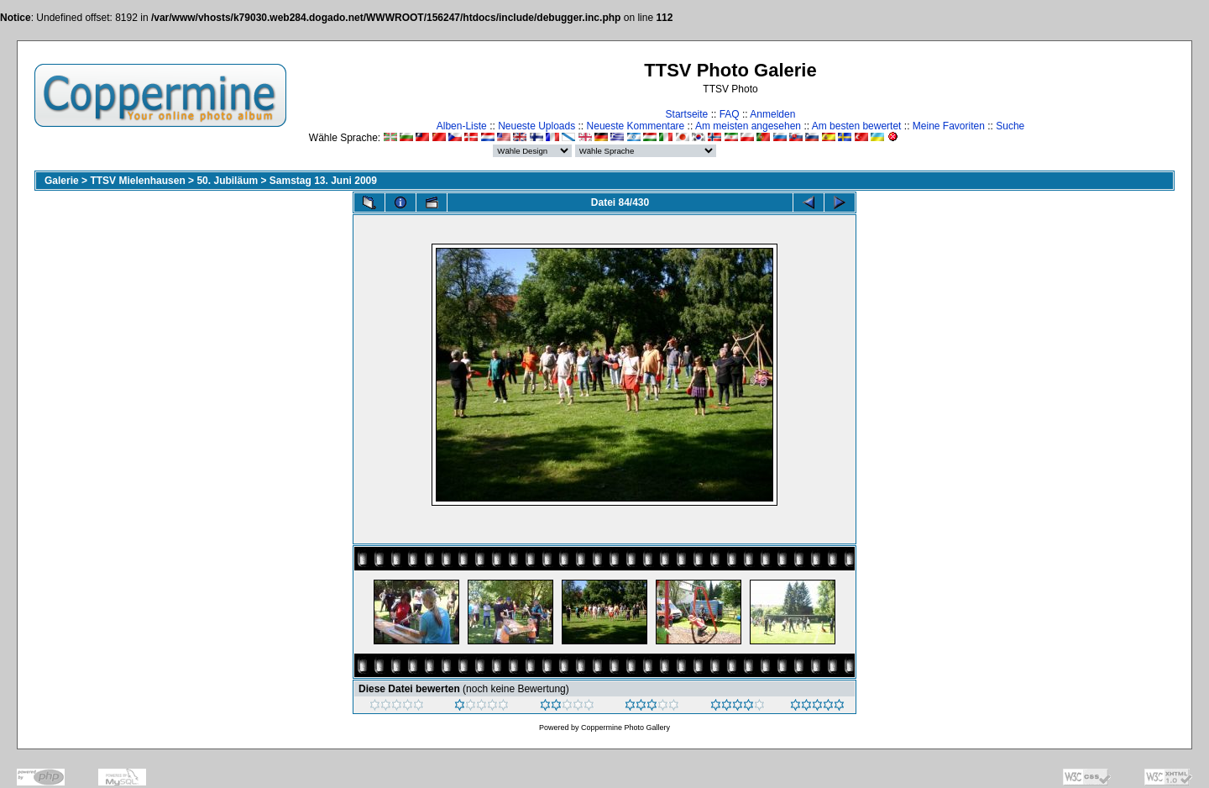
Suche (1010, 126)
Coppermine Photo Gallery (625, 727)
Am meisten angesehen (748, 126)
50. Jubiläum (227, 180)
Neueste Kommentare (636, 126)
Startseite (687, 114)
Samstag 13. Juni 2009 (323, 180)
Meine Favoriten (949, 126)
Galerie (61, 180)
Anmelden (772, 114)
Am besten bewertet (857, 126)
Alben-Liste (462, 126)
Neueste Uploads (536, 126)
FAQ (730, 114)
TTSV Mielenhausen (137, 180)
